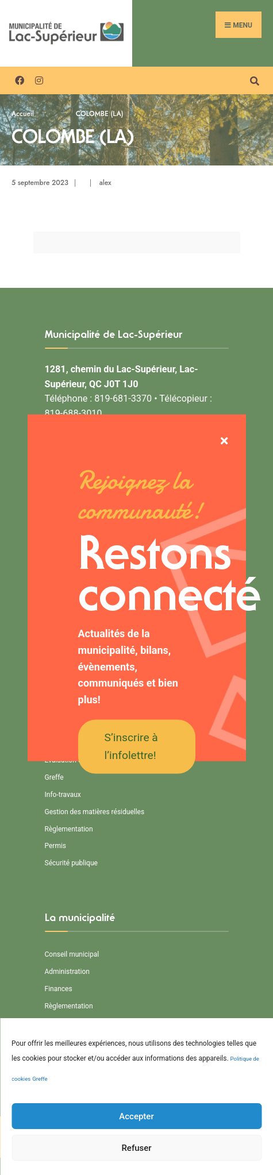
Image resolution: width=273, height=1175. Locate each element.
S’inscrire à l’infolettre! (131, 746)
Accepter (136, 1151)
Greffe (39, 1114)
